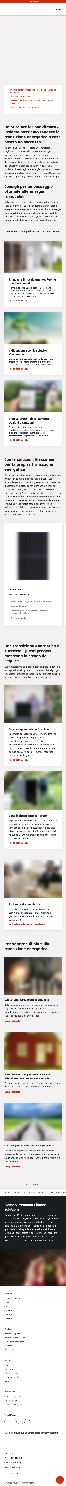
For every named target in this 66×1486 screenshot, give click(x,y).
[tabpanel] (33, 343)
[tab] (12, 231)
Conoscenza (19, 1192)
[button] (33, 1184)
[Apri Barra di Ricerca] (52, 9)
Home (7, 1192)
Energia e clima (36, 1192)
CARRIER (30, 1483)
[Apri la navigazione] (60, 9)
